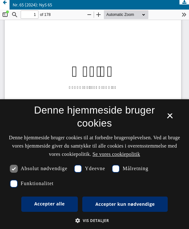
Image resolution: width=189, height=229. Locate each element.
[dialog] (94, 164)
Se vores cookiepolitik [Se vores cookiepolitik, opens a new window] (116, 154)
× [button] (169, 118)
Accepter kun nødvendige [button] (125, 204)
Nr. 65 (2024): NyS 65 (32, 5)
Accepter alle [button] (49, 204)
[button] (94, 221)
